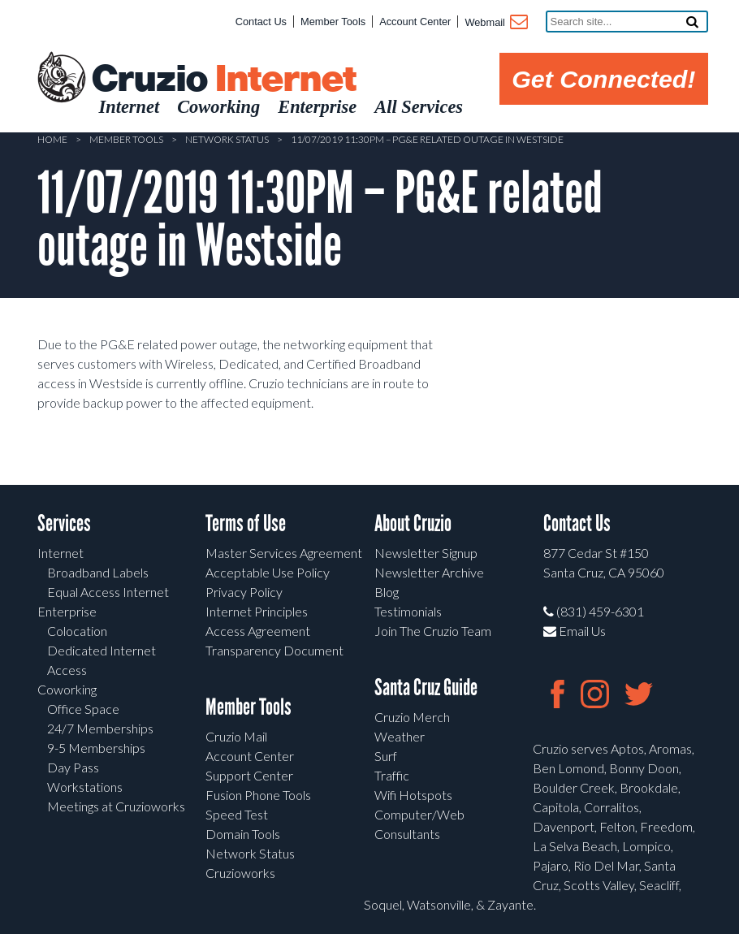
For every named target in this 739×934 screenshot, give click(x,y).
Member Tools (332, 21)
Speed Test (236, 814)
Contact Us (261, 21)
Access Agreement (257, 630)
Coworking (67, 689)
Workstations (85, 786)
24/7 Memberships (100, 728)
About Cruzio (413, 523)
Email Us (574, 630)
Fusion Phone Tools (258, 794)
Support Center (249, 775)
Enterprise (67, 611)
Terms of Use (245, 523)
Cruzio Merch (412, 716)
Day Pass (73, 767)
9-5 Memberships (96, 747)
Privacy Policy (244, 591)
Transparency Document (274, 650)
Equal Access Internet (108, 591)
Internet (60, 552)
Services (64, 523)
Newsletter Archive (429, 572)
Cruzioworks (240, 872)
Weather (399, 736)
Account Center (415, 21)
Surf (385, 755)
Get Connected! (603, 79)
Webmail (495, 23)
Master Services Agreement (283, 552)
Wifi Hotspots (413, 794)
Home (52, 139)
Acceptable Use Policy (267, 572)
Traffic (391, 775)
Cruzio (223, 79)
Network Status (227, 139)
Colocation (77, 630)
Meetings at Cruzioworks (116, 806)
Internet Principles (256, 611)
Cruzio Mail (236, 736)
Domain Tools (242, 833)
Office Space (83, 708)
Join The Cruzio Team (432, 630)
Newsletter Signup (426, 552)
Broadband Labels (98, 572)
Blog (386, 591)
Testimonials (408, 611)
